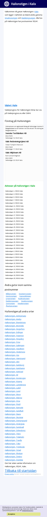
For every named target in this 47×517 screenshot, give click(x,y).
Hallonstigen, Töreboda (15, 447)
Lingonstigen (11, 298)
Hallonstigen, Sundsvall (14, 427)
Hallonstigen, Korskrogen (15, 378)
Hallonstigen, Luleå (13, 388)
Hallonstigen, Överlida (14, 460)
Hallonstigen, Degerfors (15, 329)
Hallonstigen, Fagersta (14, 335)
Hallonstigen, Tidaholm (14, 437)
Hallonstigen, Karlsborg (14, 365)
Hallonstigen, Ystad (13, 450)
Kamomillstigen (25, 296)
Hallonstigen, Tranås (13, 440)
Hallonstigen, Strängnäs (15, 424)
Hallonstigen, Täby (12, 443)
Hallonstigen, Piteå (12, 404)
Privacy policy (9, 474)
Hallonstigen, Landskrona (15, 385)
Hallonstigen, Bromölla (14, 326)
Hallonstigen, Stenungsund (16, 420)
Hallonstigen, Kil (11, 375)
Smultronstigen (11, 18)
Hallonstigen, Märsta (13, 398)
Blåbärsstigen (11, 294)
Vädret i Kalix (11, 105)
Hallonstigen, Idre (12, 362)
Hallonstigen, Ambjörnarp (15, 316)
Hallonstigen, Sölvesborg (15, 430)
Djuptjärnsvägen (25, 294)
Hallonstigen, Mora (13, 394)
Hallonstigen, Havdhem (14, 349)
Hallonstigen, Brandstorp (15, 322)
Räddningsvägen (28, 18)
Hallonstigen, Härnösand (15, 358)
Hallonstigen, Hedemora (15, 352)
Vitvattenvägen (23, 303)
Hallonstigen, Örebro (13, 456)
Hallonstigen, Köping (13, 381)
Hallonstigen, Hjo (12, 355)
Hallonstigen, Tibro (13, 434)
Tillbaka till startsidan (20, 470)
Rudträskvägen (24, 298)
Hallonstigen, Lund (12, 391)
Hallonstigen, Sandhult (14, 411)
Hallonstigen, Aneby (13, 319)
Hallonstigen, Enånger (14, 332)
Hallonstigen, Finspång (14, 339)
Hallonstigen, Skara (13, 414)
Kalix (36, 11)
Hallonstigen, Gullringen (14, 345)
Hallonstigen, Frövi (12, 342)
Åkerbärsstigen (12, 306)
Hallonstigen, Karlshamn (15, 368)
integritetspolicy (27, 510)
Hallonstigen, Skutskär (14, 417)
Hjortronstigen (11, 296)
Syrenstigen (10, 303)
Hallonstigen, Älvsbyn (14, 453)
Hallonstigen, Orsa (12, 401)
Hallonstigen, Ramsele (14, 407)
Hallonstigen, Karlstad (14, 371)
